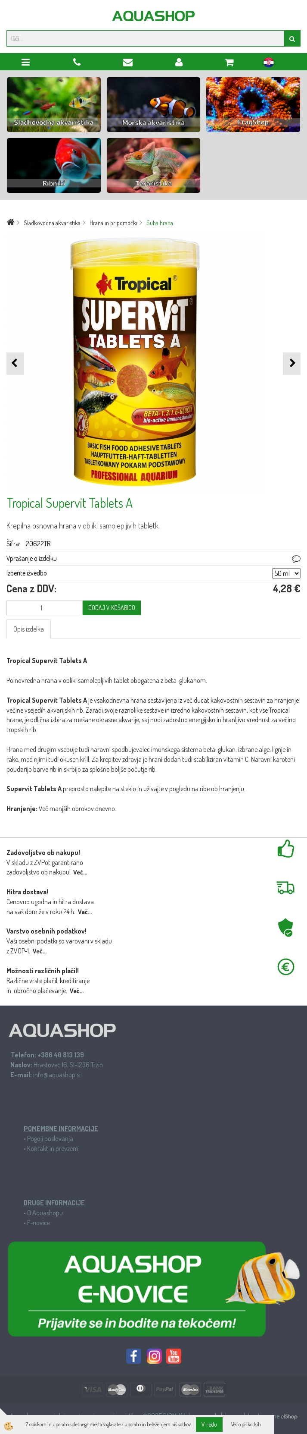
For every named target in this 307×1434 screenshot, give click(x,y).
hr (268, 63)
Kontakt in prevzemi (53, 1148)
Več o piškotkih (246, 1424)
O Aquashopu (45, 1212)
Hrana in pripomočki (113, 222)
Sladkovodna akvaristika (52, 222)
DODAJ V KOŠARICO (111, 607)
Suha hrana (159, 222)
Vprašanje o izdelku (31, 558)
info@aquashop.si (57, 1074)
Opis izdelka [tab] (28, 629)
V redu (209, 1424)
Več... (80, 872)
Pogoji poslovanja (50, 1138)
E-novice (38, 1222)
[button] (292, 363)
